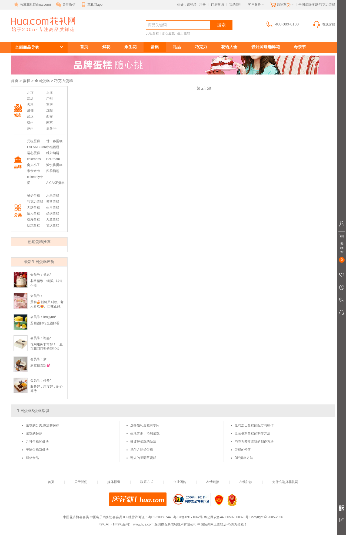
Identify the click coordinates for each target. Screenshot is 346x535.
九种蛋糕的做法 (37, 441)
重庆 (49, 104)
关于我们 (80, 482)
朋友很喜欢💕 (40, 365)
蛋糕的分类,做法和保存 (42, 425)
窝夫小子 (33, 165)
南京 (49, 122)
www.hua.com (143, 524)
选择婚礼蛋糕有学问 (144, 425)
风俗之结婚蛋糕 (141, 450)
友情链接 (212, 482)
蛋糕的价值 (243, 450)
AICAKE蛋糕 (55, 183)
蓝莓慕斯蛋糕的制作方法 (252, 433)
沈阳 (49, 110)
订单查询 (217, 5)
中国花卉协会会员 (76, 517)
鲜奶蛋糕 (33, 195)
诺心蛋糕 (168, 33)
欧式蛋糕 (33, 225)
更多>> (51, 128)
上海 (49, 93)
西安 (49, 116)
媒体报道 (113, 482)
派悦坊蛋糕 (54, 165)
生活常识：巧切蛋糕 (144, 433)
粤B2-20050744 (159, 517)
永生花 (130, 46)
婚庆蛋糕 (52, 213)
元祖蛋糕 (152, 33)
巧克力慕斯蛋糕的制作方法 (254, 441)
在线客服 (323, 24)
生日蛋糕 (183, 33)
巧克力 (201, 46)
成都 (30, 110)
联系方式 (146, 482)
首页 (84, 46)
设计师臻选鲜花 (265, 46)
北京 (30, 93)
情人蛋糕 (33, 213)
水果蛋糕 (52, 195)
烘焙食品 (32, 458)
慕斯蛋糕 (52, 201)
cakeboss (34, 159)
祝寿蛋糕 (33, 219)
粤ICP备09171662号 (188, 517)
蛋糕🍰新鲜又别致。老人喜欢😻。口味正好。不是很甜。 (47, 306)
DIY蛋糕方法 (244, 458)
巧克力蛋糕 (35, 201)
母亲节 (300, 46)
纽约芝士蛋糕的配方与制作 (254, 425)
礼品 (177, 46)
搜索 (221, 24)
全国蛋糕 (42, 81)
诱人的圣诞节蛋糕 (143, 458)
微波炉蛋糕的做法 (143, 441)
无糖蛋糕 (33, 207)
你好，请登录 (187, 5)
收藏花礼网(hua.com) (32, 4)
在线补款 (245, 482)
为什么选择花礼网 (285, 482)
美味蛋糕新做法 (37, 450)
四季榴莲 (52, 171)
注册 (202, 5)
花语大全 (229, 46)
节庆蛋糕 (52, 225)
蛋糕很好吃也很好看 (44, 323)
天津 (30, 104)
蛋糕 (155, 46)
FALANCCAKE (37, 147)
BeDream (53, 159)
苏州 (30, 128)
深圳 (30, 98)
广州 (49, 98)
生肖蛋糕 (52, 207)
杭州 (30, 122)
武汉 (30, 116)
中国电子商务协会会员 (106, 517)
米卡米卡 (33, 171)
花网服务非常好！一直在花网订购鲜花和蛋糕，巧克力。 (46, 348)
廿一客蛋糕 (54, 141)
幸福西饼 (52, 147)
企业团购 (179, 482)
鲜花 (106, 46)
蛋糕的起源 (34, 433)
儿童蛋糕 (52, 219)
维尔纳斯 (52, 153)
